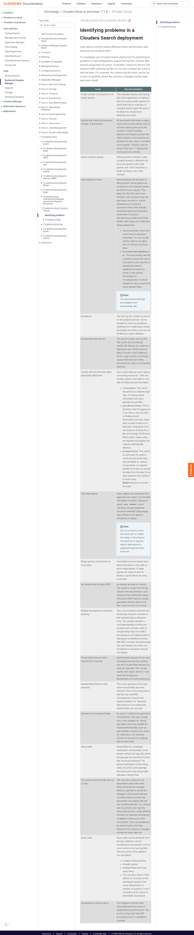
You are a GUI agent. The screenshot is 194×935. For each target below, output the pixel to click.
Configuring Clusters (51, 71)
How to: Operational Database (50, 108)
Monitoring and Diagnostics (54, 75)
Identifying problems (55, 215)
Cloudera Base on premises (81, 11)
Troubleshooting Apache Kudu (55, 191)
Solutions (81, 3)
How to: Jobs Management (54, 128)
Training (85, 932)
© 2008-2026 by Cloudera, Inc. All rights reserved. (132, 932)
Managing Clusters (50, 66)
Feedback (191, 470)
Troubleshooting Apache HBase (55, 184)
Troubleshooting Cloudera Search (55, 209)
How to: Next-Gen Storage (53, 84)
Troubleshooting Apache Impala (55, 170)
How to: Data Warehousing (53, 102)
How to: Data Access (51, 98)
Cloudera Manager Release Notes (54, 46)
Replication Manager (51, 80)
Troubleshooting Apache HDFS (55, 156)
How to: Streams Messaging (54, 132)
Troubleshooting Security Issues (55, 142)
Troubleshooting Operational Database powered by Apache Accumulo (53, 200)
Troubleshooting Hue (53, 224)
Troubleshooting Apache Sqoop (55, 237)
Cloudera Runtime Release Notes (54, 39)
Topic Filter (44, 21)
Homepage (51, 11)
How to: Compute (49, 93)
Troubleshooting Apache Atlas (55, 149)
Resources (96, 3)
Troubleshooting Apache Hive (55, 163)
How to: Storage (49, 89)
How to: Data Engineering (53, 114)
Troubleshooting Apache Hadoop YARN (55, 177)
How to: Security (49, 119)
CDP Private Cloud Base (52, 34)
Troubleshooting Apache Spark (55, 230)
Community (126, 3)
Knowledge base (100, 932)
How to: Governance (50, 123)
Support (111, 3)
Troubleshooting (52, 220)
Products (66, 3)
